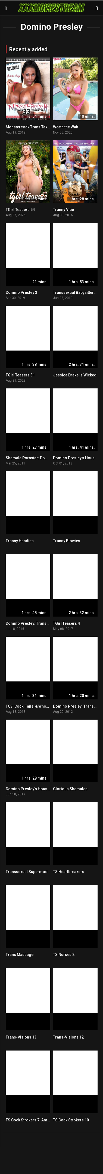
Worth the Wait (65, 127)
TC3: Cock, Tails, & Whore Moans (34, 706)
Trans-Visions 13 (21, 1037)
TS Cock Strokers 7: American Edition (39, 1120)
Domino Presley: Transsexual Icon (36, 623)
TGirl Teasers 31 (20, 375)
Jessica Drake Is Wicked (74, 375)
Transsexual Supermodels (29, 872)
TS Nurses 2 (63, 954)
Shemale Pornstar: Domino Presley (37, 458)
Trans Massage (19, 954)
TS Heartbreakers (68, 872)
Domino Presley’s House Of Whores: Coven (44, 789)
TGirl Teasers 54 (20, 209)
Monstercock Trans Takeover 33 (34, 127)
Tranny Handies (20, 541)
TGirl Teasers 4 (66, 623)
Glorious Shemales (70, 789)
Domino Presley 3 (21, 292)
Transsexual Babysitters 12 (77, 292)
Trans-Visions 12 (68, 1037)
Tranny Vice (63, 209)
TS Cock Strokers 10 (71, 1120)
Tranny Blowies (66, 541)
